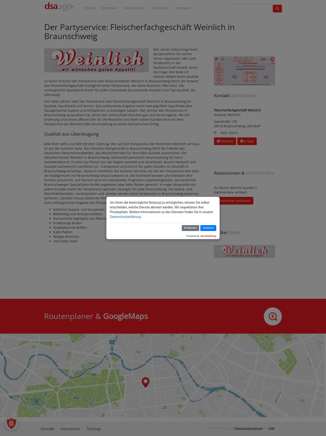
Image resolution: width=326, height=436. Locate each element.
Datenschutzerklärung (125, 217)
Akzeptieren (208, 228)
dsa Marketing (208, 236)
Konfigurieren (190, 228)
